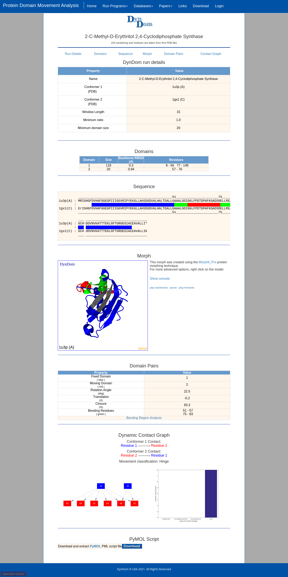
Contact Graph (210, 53)
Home (92, 6)
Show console (160, 278)
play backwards (159, 287)
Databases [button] (143, 6)
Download (201, 6)
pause (173, 287)
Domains (100, 53)
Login (219, 6)
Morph (147, 53)
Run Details (73, 53)
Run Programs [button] (115, 6)
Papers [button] (165, 6)
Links (182, 6)
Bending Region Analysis (144, 418)
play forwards (186, 287)
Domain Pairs (173, 53)
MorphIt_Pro (207, 262)
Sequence (125, 53)
